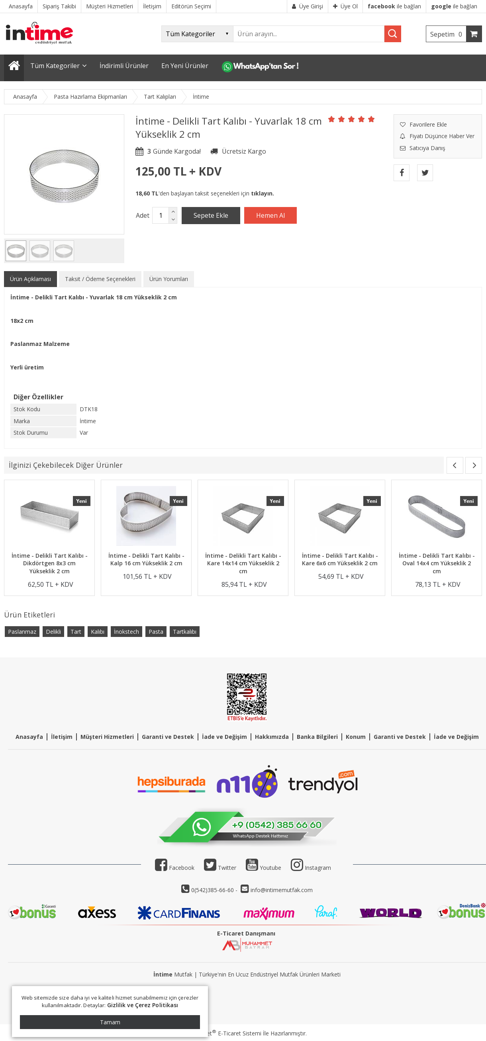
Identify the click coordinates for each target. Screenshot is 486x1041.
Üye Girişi (307, 6)
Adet (142, 215)
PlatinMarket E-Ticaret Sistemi (220, 1033)
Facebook (174, 867)
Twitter (220, 867)
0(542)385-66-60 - (215, 890)
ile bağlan (394, 6)
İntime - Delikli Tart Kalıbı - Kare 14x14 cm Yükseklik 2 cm (243, 563)
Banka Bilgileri (317, 736)
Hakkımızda (272, 736)
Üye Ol (345, 6)
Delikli (53, 631)
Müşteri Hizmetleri (107, 736)
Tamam (110, 1022)
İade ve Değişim (224, 736)
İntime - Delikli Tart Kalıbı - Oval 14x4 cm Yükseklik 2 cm (437, 563)
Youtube (263, 867)
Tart (76, 631)
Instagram (318, 867)
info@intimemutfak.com (282, 890)
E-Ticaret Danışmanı (246, 933)
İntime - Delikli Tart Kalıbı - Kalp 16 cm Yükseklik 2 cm (146, 559)
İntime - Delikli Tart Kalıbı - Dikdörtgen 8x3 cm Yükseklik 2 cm (50, 563)
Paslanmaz (22, 631)
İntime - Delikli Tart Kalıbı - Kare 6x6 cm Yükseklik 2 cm (340, 559)
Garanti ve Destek (168, 736)
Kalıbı (97, 631)
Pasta (156, 631)
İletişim (62, 736)
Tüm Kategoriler (55, 65)
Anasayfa (29, 736)
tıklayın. (262, 193)
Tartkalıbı (184, 631)
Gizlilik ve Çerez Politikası (142, 1005)
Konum (356, 736)
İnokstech (126, 631)
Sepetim (448, 34)
